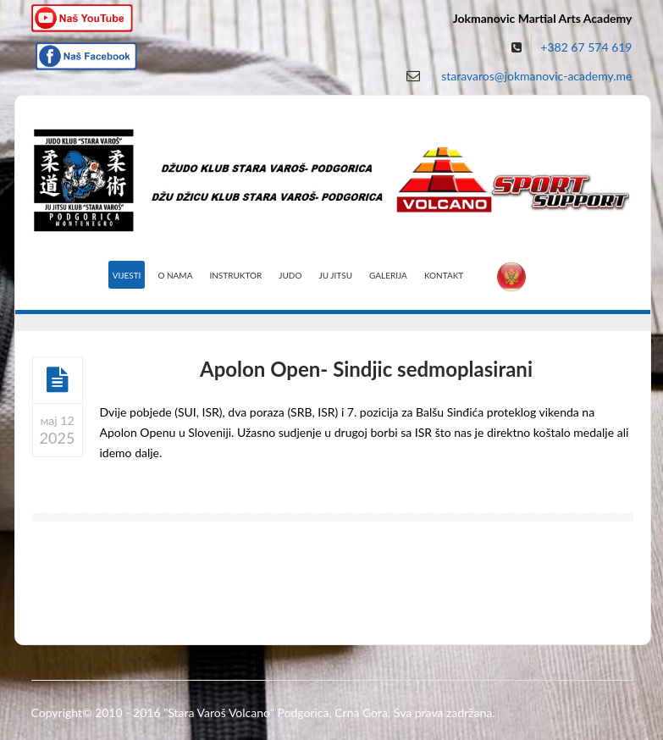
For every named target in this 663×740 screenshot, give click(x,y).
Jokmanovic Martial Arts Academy (543, 18)
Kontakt (443, 275)
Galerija (388, 275)
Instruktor (235, 275)
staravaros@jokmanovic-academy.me (536, 76)
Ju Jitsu (335, 275)
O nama (174, 275)
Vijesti (127, 275)
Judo (290, 275)
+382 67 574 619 (586, 47)
